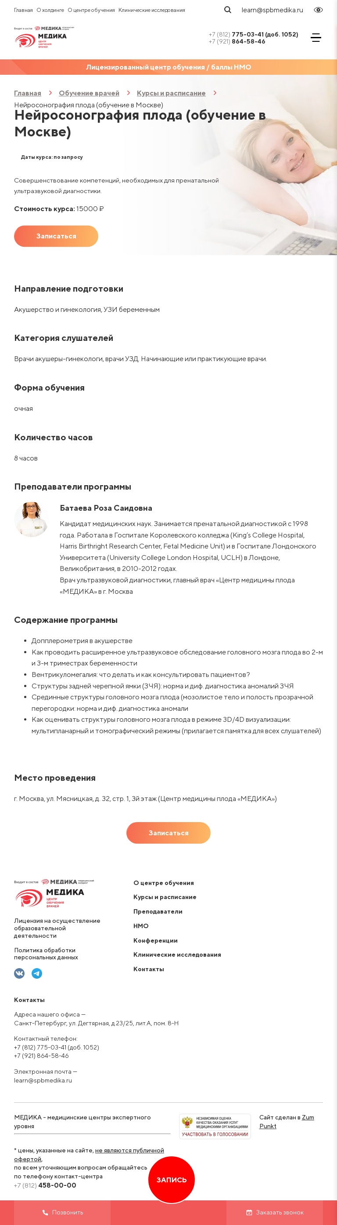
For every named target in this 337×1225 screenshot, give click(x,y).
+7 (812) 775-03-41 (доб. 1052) (56, 1047)
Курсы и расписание (171, 93)
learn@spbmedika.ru (272, 10)
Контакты (148, 969)
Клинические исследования (151, 10)
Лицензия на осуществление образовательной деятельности (57, 928)
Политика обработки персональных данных (46, 954)
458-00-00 (45, 1185)
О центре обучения (91, 10)
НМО (141, 925)
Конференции (155, 940)
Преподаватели (158, 911)
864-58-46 (237, 41)
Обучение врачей (89, 93)
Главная (23, 10)
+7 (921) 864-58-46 (41, 1055)
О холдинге (50, 10)
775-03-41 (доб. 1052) (253, 34)
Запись (172, 1180)
